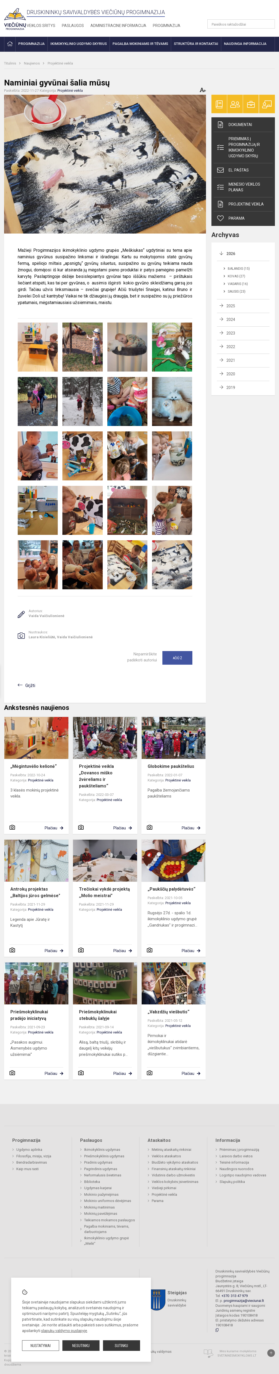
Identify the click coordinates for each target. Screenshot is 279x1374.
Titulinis (10, 63)
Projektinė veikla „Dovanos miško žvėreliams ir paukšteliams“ (96, 776)
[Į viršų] (271, 1353)
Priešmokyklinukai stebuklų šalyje (98, 1015)
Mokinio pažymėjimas (101, 1194)
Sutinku (121, 1346)
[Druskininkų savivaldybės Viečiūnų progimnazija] (15, 17)
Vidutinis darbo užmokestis (173, 1175)
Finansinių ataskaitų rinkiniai (174, 1169)
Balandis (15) (239, 269)
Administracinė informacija (118, 25)
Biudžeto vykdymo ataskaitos (175, 1162)
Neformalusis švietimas (102, 1175)
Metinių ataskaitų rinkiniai (171, 1150)
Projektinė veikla (60, 63)
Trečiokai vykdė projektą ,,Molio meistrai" (104, 892)
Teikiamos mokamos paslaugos (109, 1220)
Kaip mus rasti (27, 1169)
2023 (230, 333)
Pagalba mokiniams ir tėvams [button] (140, 44)
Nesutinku (81, 1346)
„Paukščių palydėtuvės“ (171, 889)
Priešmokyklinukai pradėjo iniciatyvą (29, 1015)
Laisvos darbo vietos (236, 1156)
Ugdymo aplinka (29, 1150)
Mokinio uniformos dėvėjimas (107, 1201)
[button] (237, 11)
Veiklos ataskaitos (166, 1156)
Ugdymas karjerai (98, 1188)
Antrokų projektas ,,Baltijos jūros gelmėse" (35, 892)
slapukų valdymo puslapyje (64, 1331)
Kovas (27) (236, 276)
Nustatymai (41, 1346)
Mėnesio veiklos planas (238, 187)
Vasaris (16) (238, 284)
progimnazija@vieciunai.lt (244, 1301)
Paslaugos (73, 25)
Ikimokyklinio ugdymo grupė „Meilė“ (106, 1241)
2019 (230, 387)
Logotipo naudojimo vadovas (243, 1175)
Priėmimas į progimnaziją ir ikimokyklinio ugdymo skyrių (238, 147)
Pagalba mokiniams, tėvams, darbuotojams (106, 1229)
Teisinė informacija (234, 1162)
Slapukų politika (232, 1182)
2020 (230, 374)
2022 (230, 347)
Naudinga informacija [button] (245, 44)
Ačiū (177, 658)
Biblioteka (92, 1182)
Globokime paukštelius (171, 766)
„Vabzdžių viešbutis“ (168, 1011)
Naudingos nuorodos (236, 1169)
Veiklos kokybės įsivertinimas (175, 1182)
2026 (230, 254)
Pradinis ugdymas (98, 1162)
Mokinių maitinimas (99, 1207)
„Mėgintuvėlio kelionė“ (33, 766)
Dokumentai (234, 124)
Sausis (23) (236, 291)
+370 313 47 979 (235, 1296)
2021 (230, 360)
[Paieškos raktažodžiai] (241, 24)
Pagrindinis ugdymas (100, 1169)
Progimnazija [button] (31, 44)
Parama (230, 218)
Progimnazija (166, 25)
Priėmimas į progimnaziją (239, 1150)
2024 (230, 319)
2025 (230, 306)
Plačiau (51, 828)
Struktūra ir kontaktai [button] (196, 44)
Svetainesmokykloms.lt (236, 1355)
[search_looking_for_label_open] (269, 24)
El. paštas (232, 170)
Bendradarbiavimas (31, 1162)
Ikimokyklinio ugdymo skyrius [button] (78, 44)
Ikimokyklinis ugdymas (102, 1150)
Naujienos (32, 63)
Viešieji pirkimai (164, 1188)
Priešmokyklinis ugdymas (104, 1156)
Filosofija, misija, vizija (33, 1156)
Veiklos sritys (41, 25)
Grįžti (30, 685)
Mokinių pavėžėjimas (100, 1214)
